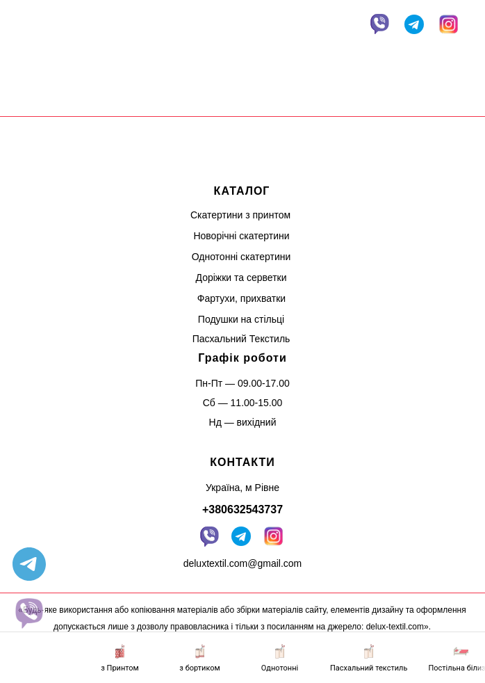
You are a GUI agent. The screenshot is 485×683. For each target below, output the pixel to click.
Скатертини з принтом (240, 214)
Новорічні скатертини (241, 235)
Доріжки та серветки (241, 277)
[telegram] (29, 564)
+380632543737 (242, 509)
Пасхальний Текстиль (241, 338)
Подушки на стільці (241, 319)
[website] (29, 612)
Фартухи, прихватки (241, 298)
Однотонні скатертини (241, 256)
